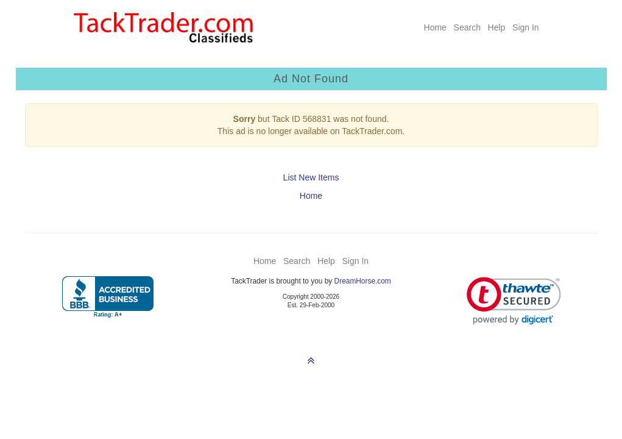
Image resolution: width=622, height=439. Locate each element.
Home (435, 27)
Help (497, 27)
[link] (514, 301)
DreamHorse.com (362, 281)
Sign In (525, 27)
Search (467, 27)
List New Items (311, 177)
